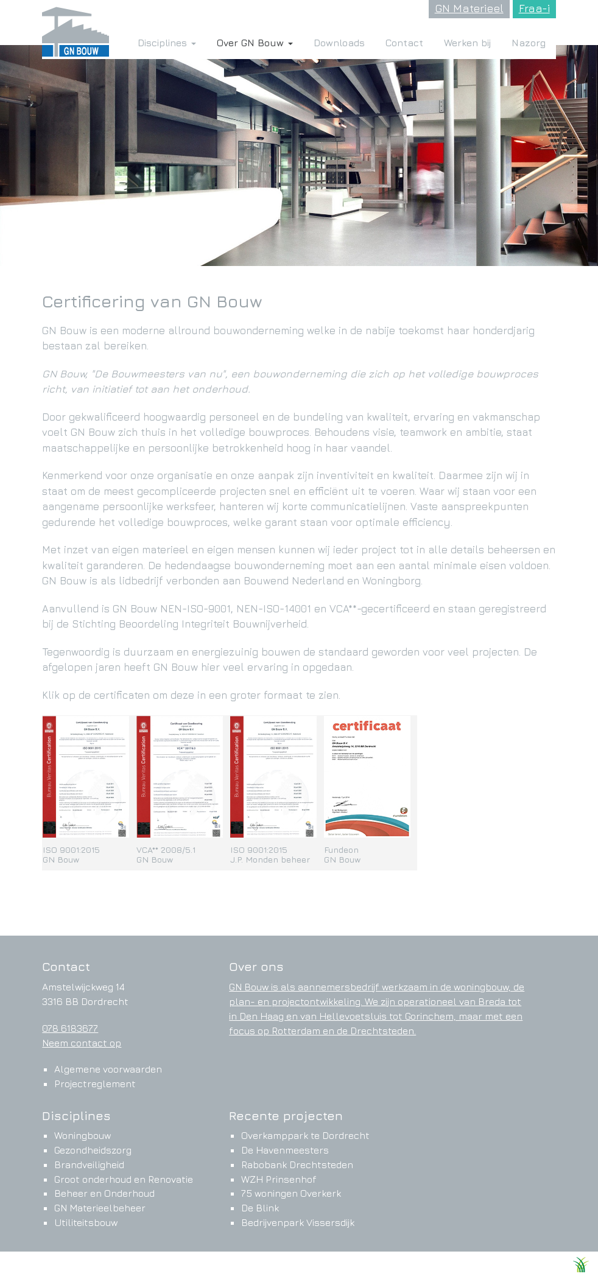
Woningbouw (82, 1135)
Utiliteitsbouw (86, 1222)
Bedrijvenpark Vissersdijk (297, 1222)
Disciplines (167, 42)
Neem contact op (81, 1042)
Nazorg (529, 42)
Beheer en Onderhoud (104, 1193)
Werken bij (467, 42)
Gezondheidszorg (93, 1149)
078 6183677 (70, 1028)
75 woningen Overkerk (291, 1193)
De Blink (260, 1207)
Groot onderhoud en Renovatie (123, 1179)
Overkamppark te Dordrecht (305, 1135)
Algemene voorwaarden (108, 1068)
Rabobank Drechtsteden (297, 1164)
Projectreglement (95, 1083)
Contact (404, 42)
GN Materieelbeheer (100, 1207)
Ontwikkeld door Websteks (514, 1268)
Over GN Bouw (255, 42)
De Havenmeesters (285, 1149)
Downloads (339, 42)
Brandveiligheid (89, 1164)
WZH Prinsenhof (279, 1179)
